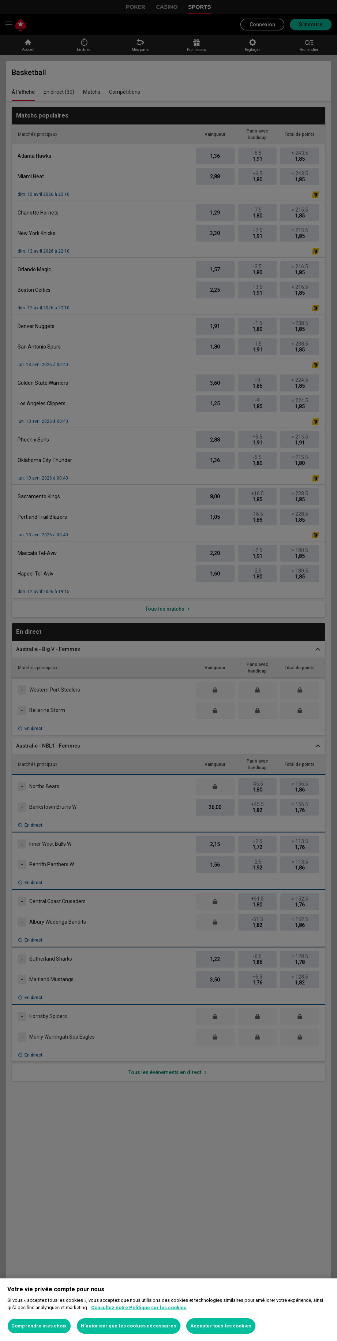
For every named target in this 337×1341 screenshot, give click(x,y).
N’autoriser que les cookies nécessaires (128, 1326)
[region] (168, 1309)
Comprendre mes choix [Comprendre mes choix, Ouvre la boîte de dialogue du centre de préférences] (39, 1326)
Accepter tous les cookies (220, 1326)
